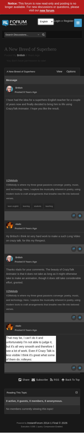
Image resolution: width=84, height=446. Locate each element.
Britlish (21, 55)
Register (69, 20)
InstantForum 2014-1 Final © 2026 (47, 423)
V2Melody (12, 180)
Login (57, 20)
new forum (47, 10)
